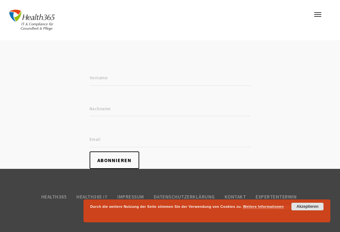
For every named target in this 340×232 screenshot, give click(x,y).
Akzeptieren (307, 206)
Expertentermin (276, 197)
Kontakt (235, 197)
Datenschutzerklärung (184, 197)
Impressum (130, 197)
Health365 (54, 197)
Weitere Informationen (263, 206)
